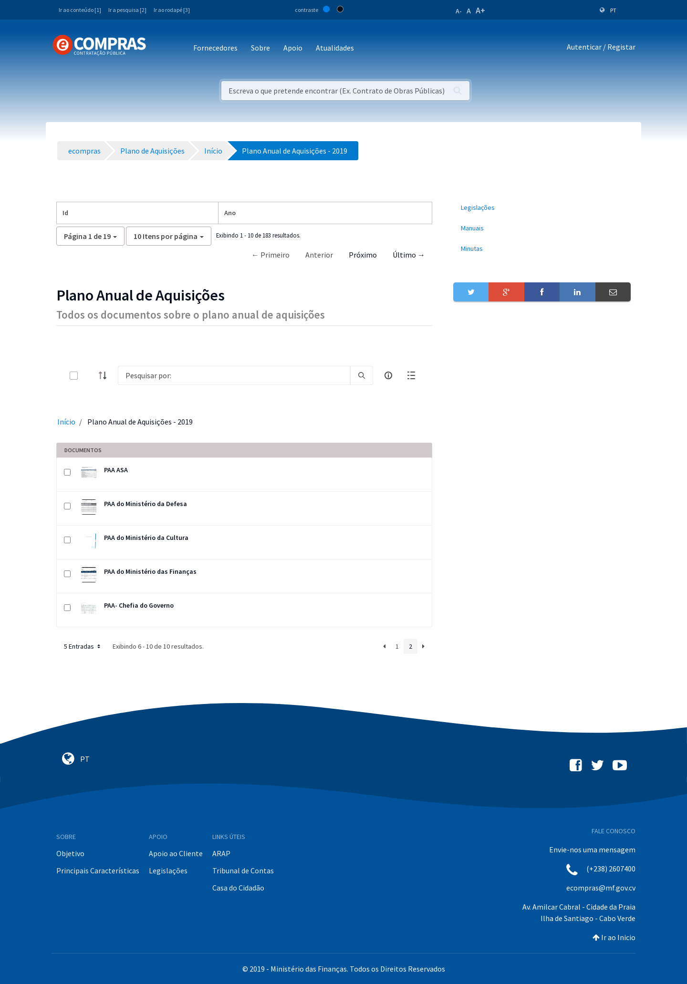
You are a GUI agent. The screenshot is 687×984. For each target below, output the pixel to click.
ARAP (221, 853)
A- (459, 11)
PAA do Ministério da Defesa (145, 503)
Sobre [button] (260, 47)
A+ (480, 10)
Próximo (363, 254)
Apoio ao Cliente (176, 853)
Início (66, 421)
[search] (362, 375)
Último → (409, 254)
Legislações (168, 870)
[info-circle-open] (388, 375)
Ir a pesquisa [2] (127, 9)
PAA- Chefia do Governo (139, 605)
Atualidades (335, 47)
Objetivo (70, 853)
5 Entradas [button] (83, 646)
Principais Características (97, 870)
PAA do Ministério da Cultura (146, 537)
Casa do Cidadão (238, 887)
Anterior (319, 254)
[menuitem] (542, 208)
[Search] (234, 375)
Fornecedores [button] (215, 47)
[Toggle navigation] (159, 48)
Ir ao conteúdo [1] (80, 9)
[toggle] (89, 375)
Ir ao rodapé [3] (172, 9)
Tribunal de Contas (243, 870)
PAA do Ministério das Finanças (150, 571)
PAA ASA (116, 470)
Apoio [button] (292, 47)
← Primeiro (270, 254)
